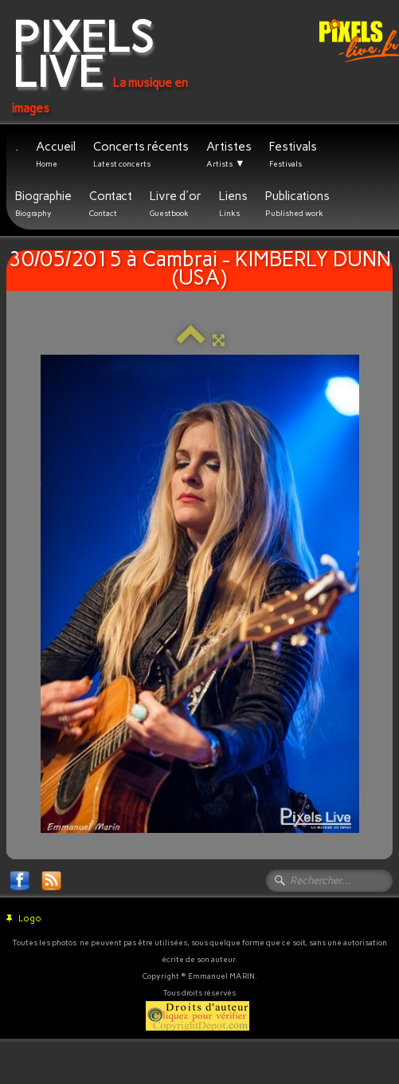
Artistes (229, 154)
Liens (233, 203)
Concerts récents (141, 154)
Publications (297, 203)
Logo (23, 918)
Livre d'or (175, 203)
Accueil (56, 154)
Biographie (43, 203)
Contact (110, 203)
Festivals (293, 154)
